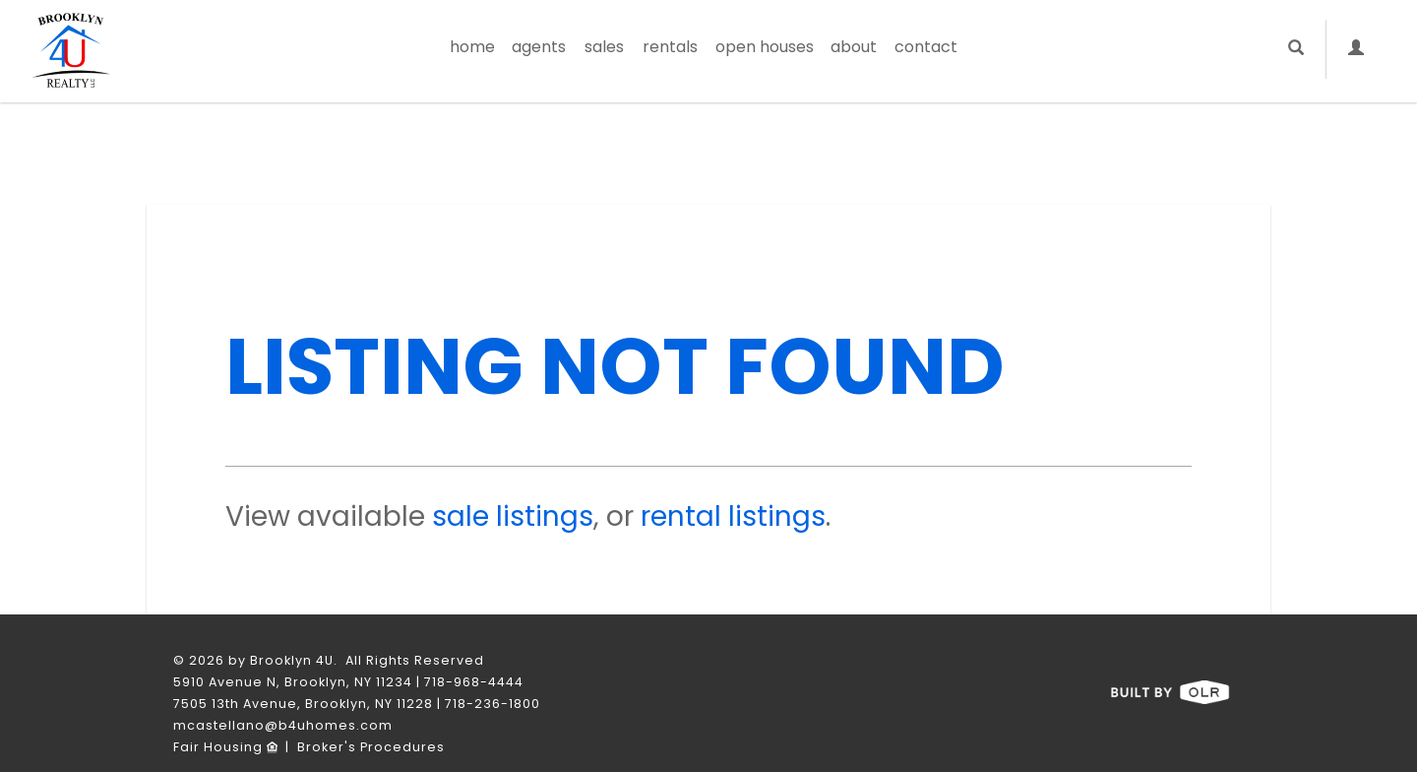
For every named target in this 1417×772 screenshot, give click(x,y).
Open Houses (764, 46)
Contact (925, 46)
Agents (539, 46)
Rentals (670, 46)
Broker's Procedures (371, 747)
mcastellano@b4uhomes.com (283, 725)
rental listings (733, 516)
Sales (604, 46)
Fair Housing (225, 747)
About (854, 46)
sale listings (512, 516)
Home (472, 46)
